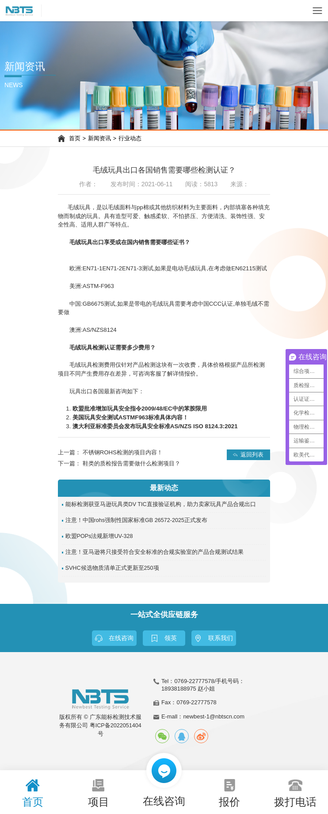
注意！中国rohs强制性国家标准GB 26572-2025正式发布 (136, 520)
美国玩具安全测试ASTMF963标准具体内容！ (130, 417)
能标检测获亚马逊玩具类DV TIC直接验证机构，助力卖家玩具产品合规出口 (160, 504)
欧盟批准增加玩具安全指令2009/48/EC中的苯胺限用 (139, 408)
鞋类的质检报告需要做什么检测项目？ (131, 463)
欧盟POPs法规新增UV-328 (99, 536)
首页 (74, 138)
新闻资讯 (99, 138)
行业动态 (129, 138)
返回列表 (251, 454)
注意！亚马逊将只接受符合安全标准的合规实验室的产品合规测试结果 (154, 552)
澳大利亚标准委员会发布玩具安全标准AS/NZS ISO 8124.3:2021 (154, 426)
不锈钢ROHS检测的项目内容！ (123, 452)
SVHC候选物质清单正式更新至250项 (112, 568)
